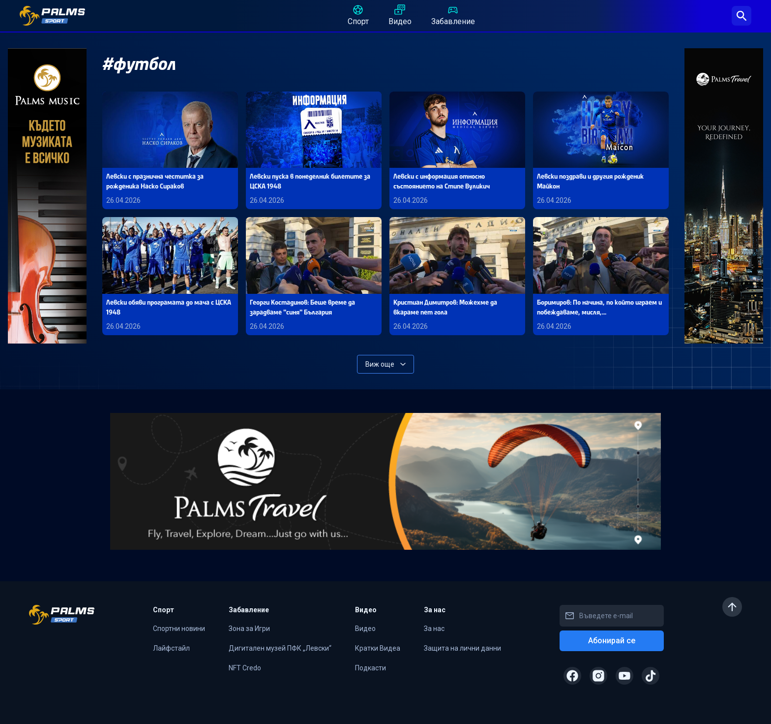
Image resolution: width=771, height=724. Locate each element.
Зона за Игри (249, 628)
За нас (434, 628)
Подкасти (370, 668)
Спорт (358, 15)
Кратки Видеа (377, 648)
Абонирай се (611, 640)
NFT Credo (245, 668)
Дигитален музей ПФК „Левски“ (280, 648)
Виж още (385, 364)
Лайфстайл (171, 648)
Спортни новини (179, 628)
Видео (400, 15)
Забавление (453, 15)
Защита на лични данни (462, 648)
